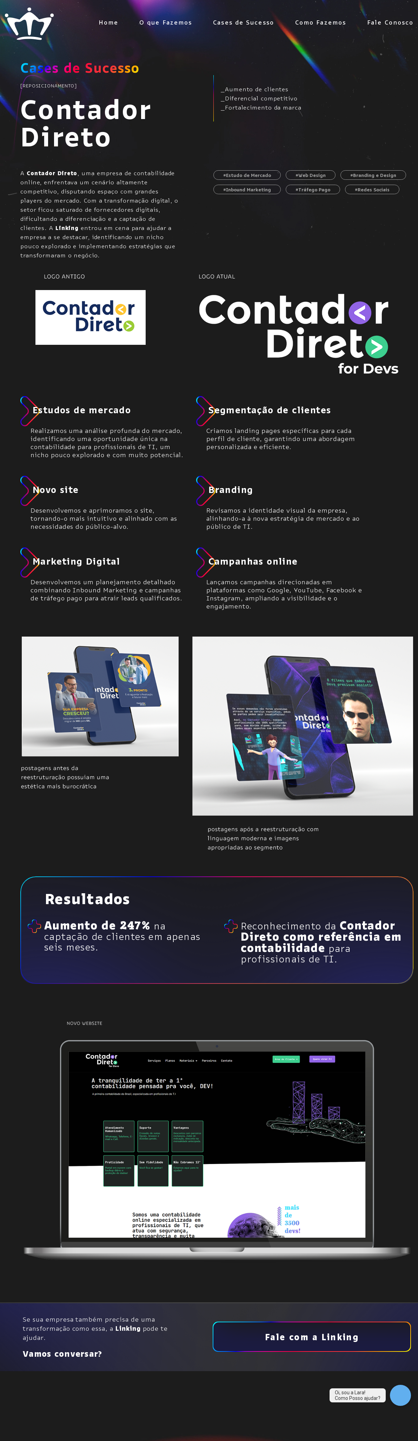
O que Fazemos (165, 24)
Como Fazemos (320, 24)
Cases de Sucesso (243, 24)
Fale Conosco (390, 24)
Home (108, 24)
